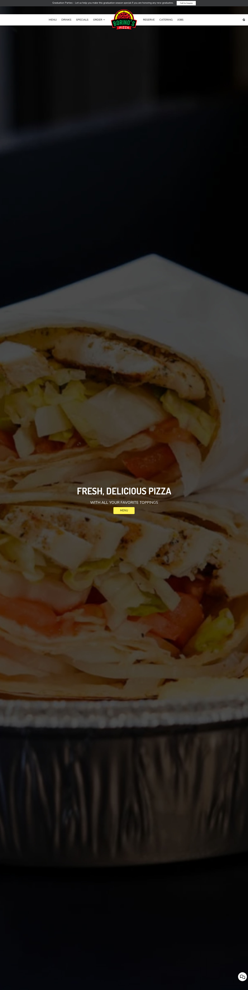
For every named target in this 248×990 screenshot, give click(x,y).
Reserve (149, 19)
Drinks (66, 19)
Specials (82, 19)
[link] (124, 19)
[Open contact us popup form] (242, 982)
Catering (166, 19)
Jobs (180, 19)
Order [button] (99, 19)
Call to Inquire (186, 3)
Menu (53, 19)
